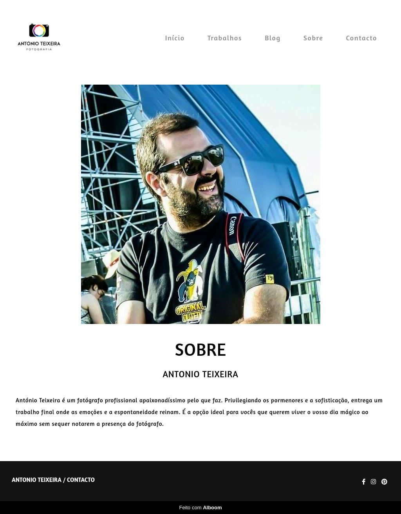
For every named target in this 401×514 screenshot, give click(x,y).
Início (175, 37)
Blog (272, 37)
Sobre (313, 37)
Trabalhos (225, 37)
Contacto (361, 37)
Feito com (200, 507)
